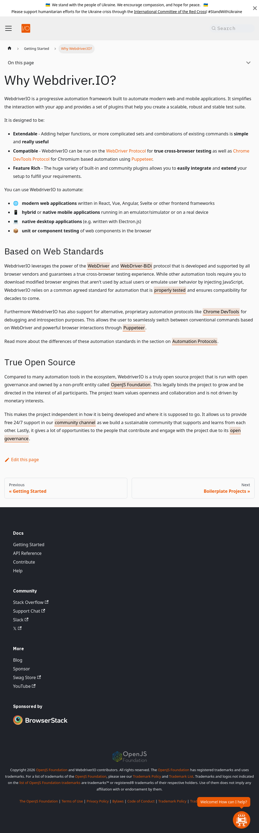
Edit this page (21, 460)
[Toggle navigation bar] (8, 28)
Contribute (24, 562)
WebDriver (98, 266)
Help (18, 571)
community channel (75, 422)
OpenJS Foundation (130, 385)
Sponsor (21, 669)
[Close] (255, 8)
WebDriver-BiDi (136, 266)
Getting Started (28, 545)
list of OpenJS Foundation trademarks (49, 782)
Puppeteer (141, 159)
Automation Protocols (194, 341)
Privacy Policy (98, 801)
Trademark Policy (147, 776)
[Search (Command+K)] (232, 28)
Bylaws (118, 801)
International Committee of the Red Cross (170, 11)
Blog (17, 660)
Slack (20, 620)
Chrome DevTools (221, 312)
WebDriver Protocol (126, 151)
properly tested (170, 290)
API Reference (27, 553)
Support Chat (29, 611)
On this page (21, 63)
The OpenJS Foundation (38, 801)
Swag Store (27, 677)
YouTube (24, 686)
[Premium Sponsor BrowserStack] (40, 725)
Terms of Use (72, 801)
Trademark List (181, 776)
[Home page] (9, 48)
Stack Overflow (30, 602)
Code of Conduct (141, 801)
